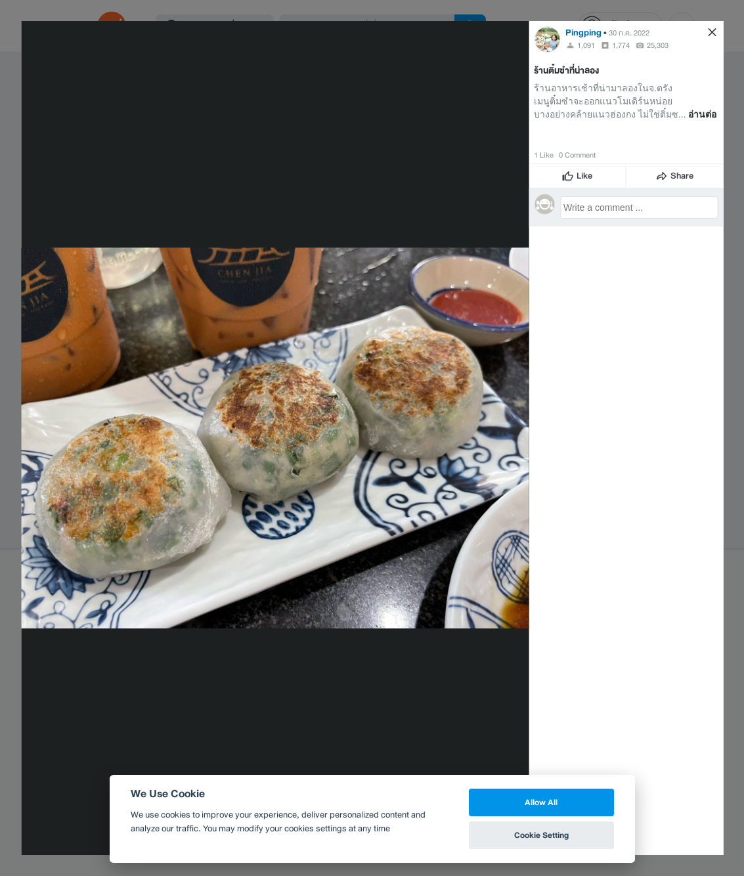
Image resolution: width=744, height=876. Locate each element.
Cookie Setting (541, 835)
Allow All (541, 802)
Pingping (583, 32)
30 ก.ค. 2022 (629, 33)
